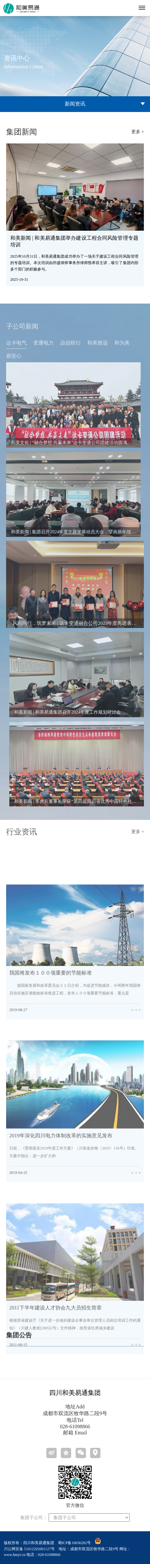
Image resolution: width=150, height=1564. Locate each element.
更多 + (137, 131)
